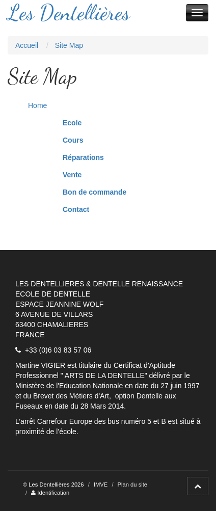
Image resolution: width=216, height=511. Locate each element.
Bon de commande (94, 192)
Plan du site (132, 484)
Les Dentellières (69, 12)
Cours (73, 140)
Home (37, 105)
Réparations (83, 157)
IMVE (100, 484)
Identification (50, 493)
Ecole (72, 123)
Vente (72, 175)
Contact (76, 209)
